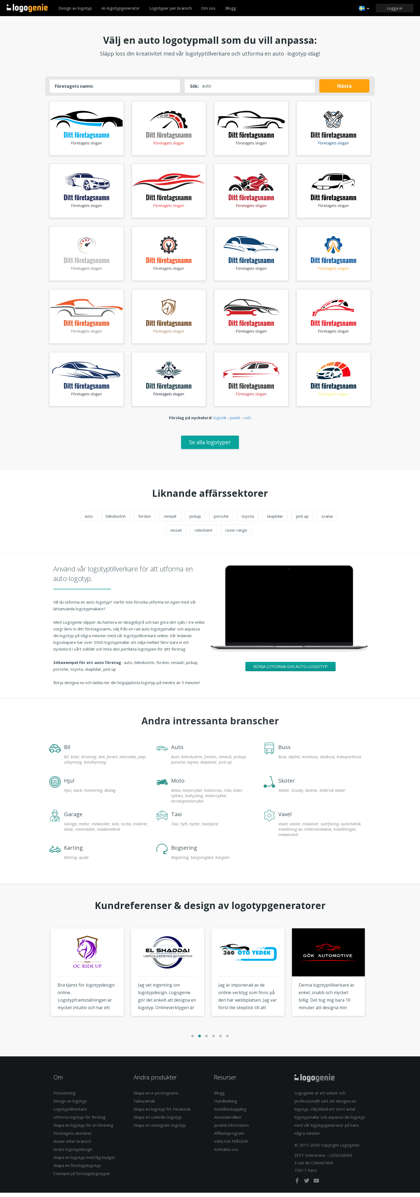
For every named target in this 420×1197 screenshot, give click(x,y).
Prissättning (64, 1097)
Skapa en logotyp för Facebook (162, 1113)
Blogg (230, 8)
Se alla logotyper (210, 446)
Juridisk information (231, 1129)
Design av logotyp (75, 8)
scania (327, 520)
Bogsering (184, 851)
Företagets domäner (72, 1137)
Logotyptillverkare (70, 1113)
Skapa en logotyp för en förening (83, 1129)
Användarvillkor (228, 1121)
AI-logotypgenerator (121, 8)
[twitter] (307, 1185)
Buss (284, 751)
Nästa (344, 86)
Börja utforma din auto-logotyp (290, 670)
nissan (176, 534)
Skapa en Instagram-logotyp (160, 1129)
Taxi (176, 818)
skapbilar (275, 520)
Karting (73, 851)
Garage (73, 818)
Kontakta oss (226, 1153)
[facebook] (297, 1185)
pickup (195, 520)
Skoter (286, 784)
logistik (219, 422)
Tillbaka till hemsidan (27, 8)
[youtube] (316, 1185)
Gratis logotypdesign (72, 1153)
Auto (177, 751)
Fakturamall (144, 1105)
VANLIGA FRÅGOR (231, 1145)
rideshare (203, 534)
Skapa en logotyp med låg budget (84, 1161)
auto (89, 520)
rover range (236, 534)
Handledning (225, 1105)
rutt (247, 422)
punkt (235, 422)
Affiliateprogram (229, 1137)
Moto (178, 784)
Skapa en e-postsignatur (156, 1097)
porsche (221, 520)
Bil (67, 751)
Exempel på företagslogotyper (81, 1177)
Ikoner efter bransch (72, 1145)
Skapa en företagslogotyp (77, 1169)
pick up (302, 520)
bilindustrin (116, 520)
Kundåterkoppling (230, 1113)
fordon (144, 520)
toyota (248, 520)
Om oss (208, 8)
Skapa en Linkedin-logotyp (158, 1121)
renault (170, 520)
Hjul (69, 784)
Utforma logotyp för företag (79, 1121)
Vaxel (284, 818)
